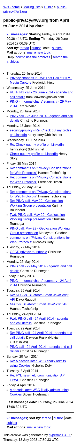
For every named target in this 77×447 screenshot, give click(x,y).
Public (48, 7)
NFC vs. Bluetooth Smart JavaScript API (39, 304)
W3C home (11, 7)
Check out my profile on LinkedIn (34, 154)
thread (24, 48)
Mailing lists (31, 7)
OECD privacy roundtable (28, 252)
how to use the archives (33, 57)
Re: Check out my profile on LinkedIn (37, 144)
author (36, 48)
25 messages (17, 34)
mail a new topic (39, 52)
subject (57, 48)
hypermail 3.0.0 (60, 435)
